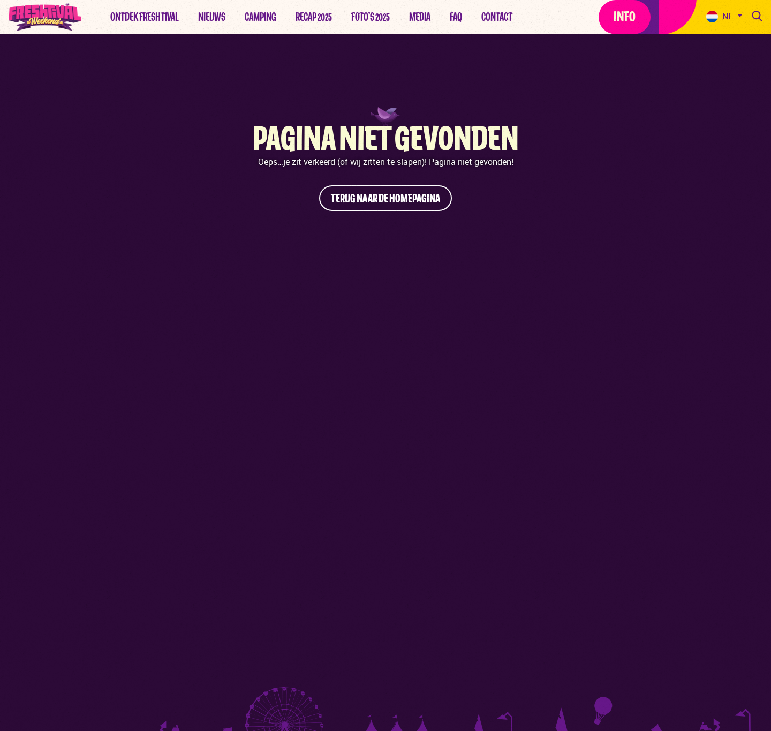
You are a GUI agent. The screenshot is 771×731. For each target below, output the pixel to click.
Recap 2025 (314, 17)
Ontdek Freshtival (144, 17)
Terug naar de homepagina (385, 198)
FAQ (456, 17)
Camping (260, 17)
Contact (496, 17)
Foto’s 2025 (370, 17)
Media (419, 17)
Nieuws (211, 17)
